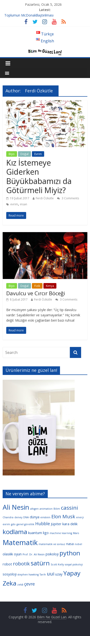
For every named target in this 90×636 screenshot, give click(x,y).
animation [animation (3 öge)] (46, 508)
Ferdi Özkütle (45, 198)
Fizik (37, 286)
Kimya (50, 286)
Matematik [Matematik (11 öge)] (20, 542)
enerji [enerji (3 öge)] (80, 517)
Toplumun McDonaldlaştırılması (29, 15)
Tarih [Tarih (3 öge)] (43, 574)
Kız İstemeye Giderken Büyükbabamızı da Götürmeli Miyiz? (39, 176)
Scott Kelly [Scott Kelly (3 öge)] (57, 564)
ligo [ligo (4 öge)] (46, 532)
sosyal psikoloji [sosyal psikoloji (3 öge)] (74, 564)
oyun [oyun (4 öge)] (18, 554)
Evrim (38, 154)
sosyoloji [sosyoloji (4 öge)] (10, 574)
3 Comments (68, 198)
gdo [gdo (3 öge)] (13, 524)
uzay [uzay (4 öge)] (58, 574)
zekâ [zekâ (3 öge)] (20, 584)
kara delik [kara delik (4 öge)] (70, 523)
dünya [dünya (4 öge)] (34, 516)
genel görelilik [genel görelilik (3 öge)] (25, 524)
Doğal (24, 154)
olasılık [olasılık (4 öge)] (8, 554)
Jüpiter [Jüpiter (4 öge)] (56, 523)
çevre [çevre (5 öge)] (29, 584)
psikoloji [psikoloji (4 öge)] (52, 554)
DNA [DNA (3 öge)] (26, 517)
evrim (14, 204)
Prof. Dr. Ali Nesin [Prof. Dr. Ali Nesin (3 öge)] (34, 554)
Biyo (12, 154)
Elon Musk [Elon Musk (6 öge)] (63, 516)
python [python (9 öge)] (70, 553)
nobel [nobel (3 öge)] (78, 544)
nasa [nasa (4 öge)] (70, 543)
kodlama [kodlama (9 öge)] (15, 531)
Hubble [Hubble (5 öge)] (42, 523)
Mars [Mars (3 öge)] (76, 533)
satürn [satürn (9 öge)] (40, 563)
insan (23, 204)
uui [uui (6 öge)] (50, 573)
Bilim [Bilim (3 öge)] (57, 508)
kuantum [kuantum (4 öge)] (35, 532)
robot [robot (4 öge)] (7, 564)
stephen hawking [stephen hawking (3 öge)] (28, 574)
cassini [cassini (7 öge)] (69, 507)
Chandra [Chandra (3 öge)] (8, 517)
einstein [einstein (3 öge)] (45, 517)
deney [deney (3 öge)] (18, 517)
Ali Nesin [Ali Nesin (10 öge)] (16, 507)
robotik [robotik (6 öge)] (21, 563)
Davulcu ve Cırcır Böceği (35, 293)
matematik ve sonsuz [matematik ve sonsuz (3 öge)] (52, 544)
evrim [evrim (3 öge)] (6, 524)
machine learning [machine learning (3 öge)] (61, 533)
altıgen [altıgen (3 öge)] (34, 508)
